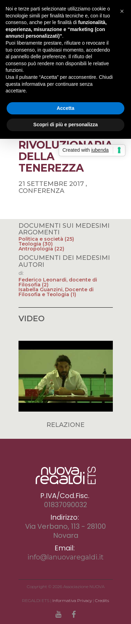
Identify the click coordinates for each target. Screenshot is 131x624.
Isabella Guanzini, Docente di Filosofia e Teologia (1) (56, 292)
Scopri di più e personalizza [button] (65, 124)
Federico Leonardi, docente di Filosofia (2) (58, 282)
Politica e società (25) (46, 238)
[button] (122, 11)
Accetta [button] (65, 108)
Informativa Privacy (72, 600)
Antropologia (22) (41, 248)
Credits (102, 600)
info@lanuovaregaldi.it (65, 557)
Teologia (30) (36, 243)
